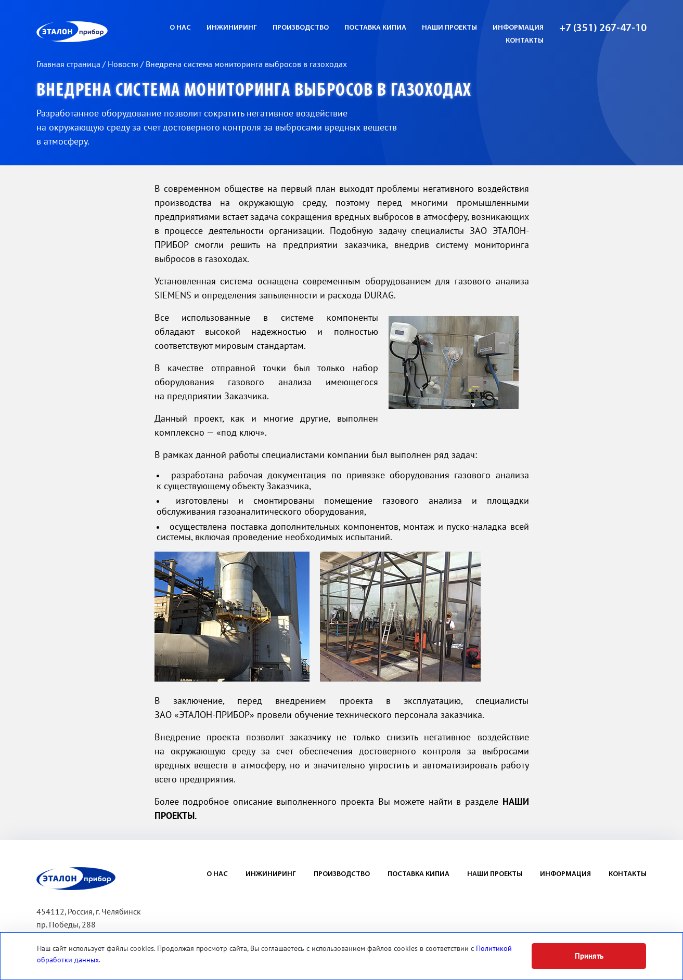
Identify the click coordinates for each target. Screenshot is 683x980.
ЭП (97, 31)
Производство (301, 28)
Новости (124, 64)
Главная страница (69, 64)
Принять (589, 956)
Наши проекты (449, 28)
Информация (518, 28)
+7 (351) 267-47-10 (603, 28)
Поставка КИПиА (375, 28)
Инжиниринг (232, 28)
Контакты (525, 41)
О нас (180, 28)
